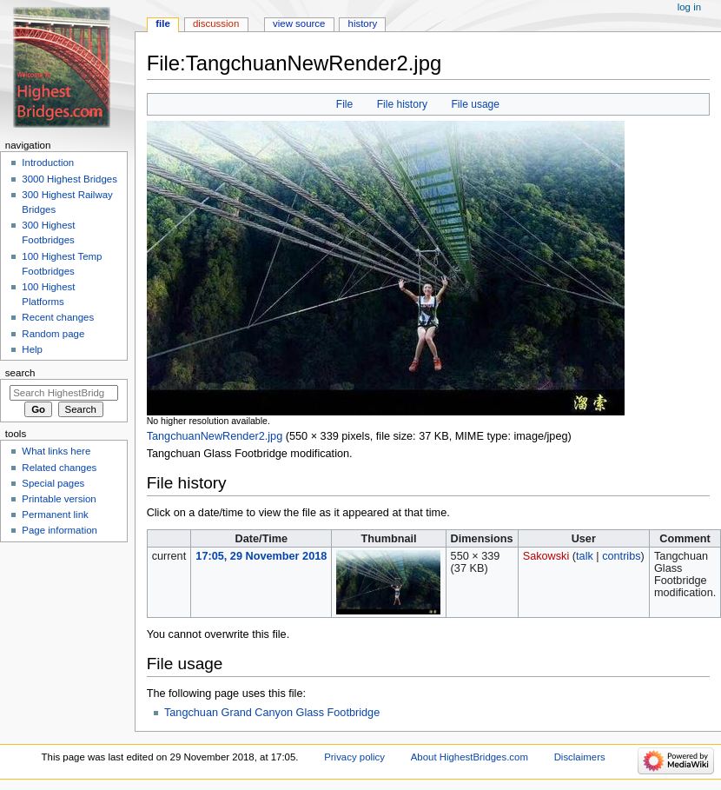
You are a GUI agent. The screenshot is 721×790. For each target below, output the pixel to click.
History (363, 23)
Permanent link (55, 514)
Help (32, 349)
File (344, 104)
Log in (689, 7)
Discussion (216, 23)
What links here (56, 451)
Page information (59, 530)
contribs (621, 556)
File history (402, 104)
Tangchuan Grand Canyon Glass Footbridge (272, 713)
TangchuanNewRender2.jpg (215, 436)
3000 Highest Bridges (69, 179)
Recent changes (58, 317)
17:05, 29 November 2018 (261, 556)
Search (20, 373)
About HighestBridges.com (469, 757)
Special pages (53, 483)
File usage (475, 104)
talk (584, 556)
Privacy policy (354, 757)
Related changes (59, 467)
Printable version (59, 499)
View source (299, 23)
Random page (53, 334)
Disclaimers (579, 757)
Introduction (48, 162)
